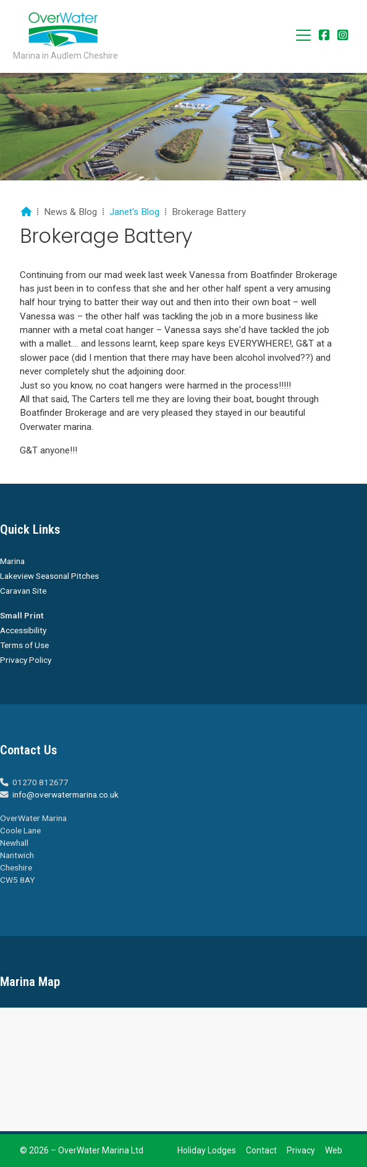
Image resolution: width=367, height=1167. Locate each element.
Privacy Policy (25, 660)
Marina (12, 561)
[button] (303, 35)
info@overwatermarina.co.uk (65, 794)
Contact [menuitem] (261, 1150)
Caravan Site (23, 591)
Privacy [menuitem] (301, 1150)
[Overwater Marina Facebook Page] (324, 36)
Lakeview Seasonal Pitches (49, 576)
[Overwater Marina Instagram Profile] (342, 36)
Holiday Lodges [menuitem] (206, 1150)
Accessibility (23, 630)
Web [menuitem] (333, 1150)
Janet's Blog (134, 211)
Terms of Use (24, 645)
